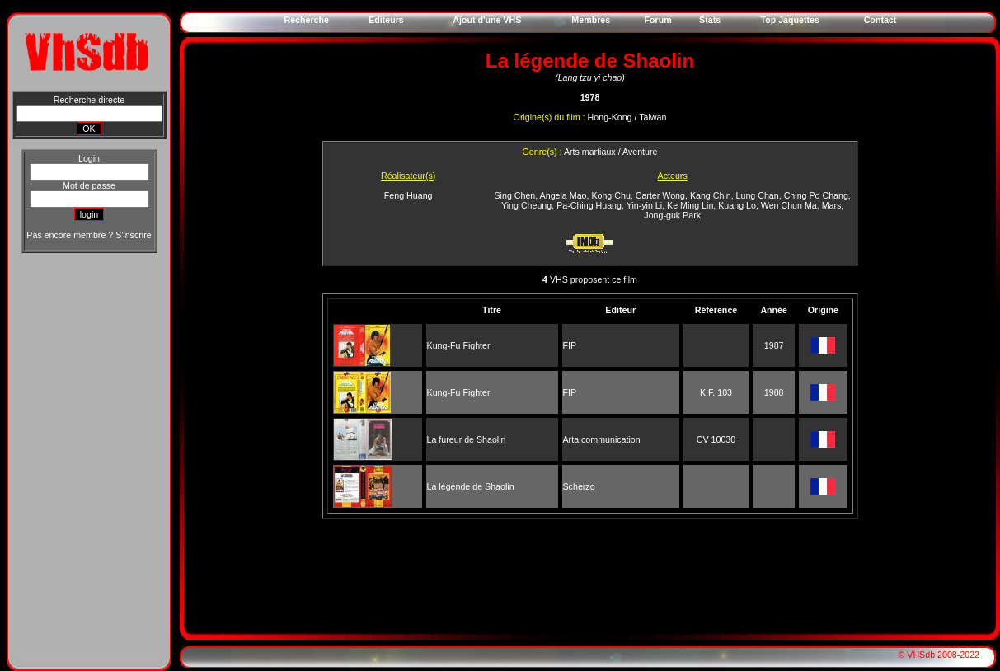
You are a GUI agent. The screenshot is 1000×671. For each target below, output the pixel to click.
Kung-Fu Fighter (459, 345)
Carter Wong (660, 195)
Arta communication (602, 439)
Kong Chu (610, 195)
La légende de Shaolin (470, 486)
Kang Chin (710, 195)
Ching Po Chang (816, 195)
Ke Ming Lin (690, 205)
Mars (832, 205)
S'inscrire (133, 235)
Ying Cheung (526, 205)
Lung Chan (757, 195)
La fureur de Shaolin (466, 439)
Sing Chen (515, 195)
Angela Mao (563, 195)
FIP (570, 345)
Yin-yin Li (644, 205)
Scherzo (579, 486)
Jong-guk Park (672, 215)
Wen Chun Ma (789, 205)
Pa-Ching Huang (589, 205)
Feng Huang (408, 195)
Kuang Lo (737, 205)
